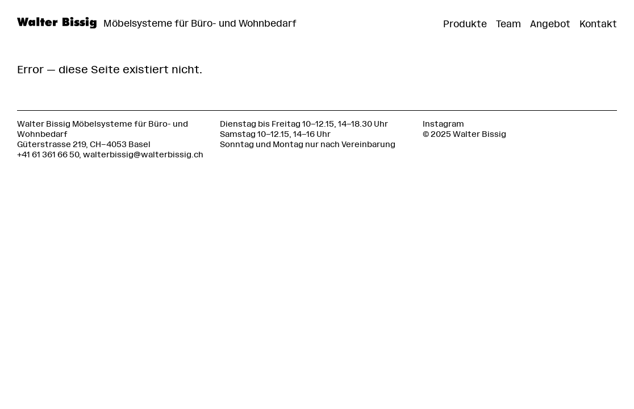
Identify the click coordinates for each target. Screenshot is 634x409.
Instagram (443, 124)
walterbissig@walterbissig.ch (143, 155)
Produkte (465, 24)
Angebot (550, 24)
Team (508, 24)
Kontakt (598, 24)
